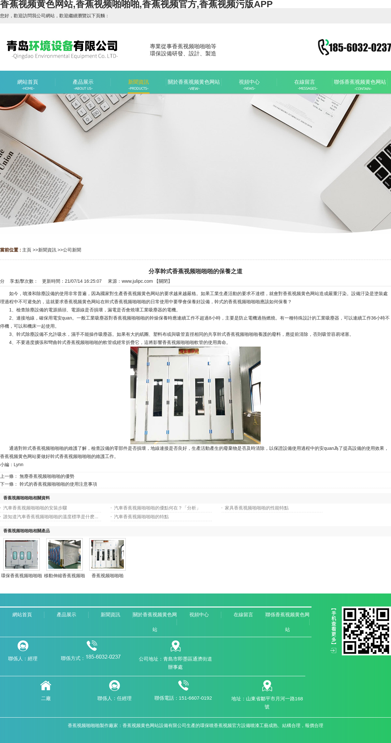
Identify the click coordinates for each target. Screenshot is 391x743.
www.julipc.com (137, 281)
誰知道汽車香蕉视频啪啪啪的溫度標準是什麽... (50, 516)
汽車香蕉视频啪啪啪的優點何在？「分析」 (157, 507)
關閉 (163, 281)
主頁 (26, 249)
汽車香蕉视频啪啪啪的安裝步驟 (35, 507)
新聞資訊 (47, 249)
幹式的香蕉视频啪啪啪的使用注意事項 (58, 484)
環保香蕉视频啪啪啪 (21, 575)
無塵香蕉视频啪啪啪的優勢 (47, 476)
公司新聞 (72, 249)
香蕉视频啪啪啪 (107, 575)
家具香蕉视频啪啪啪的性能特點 (257, 507)
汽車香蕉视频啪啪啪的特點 (141, 516)
